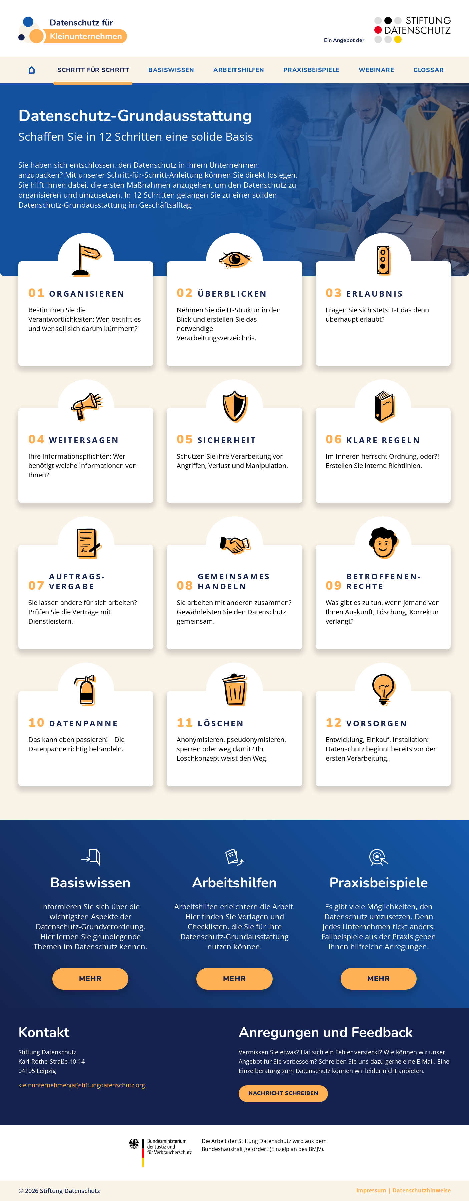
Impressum (371, 1190)
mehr (90, 978)
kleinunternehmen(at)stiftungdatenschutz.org (81, 1085)
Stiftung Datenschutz (70, 1191)
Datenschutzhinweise (422, 1190)
